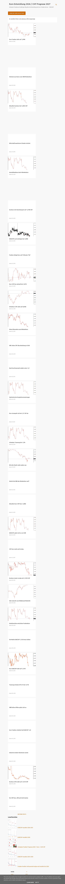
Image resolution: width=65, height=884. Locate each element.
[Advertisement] (21, 56)
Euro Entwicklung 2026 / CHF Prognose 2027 (29, 4)
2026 (12, 874)
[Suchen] (56, 4)
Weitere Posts (22, 814)
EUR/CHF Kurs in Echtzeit (17, 13)
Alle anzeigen (13, 21)
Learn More (30, 882)
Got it (37, 882)
